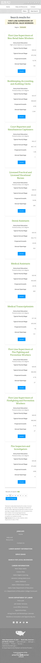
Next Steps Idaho (20, 569)
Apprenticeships (20, 610)
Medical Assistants (20, 263)
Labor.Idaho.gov (21, 642)
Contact (33, 7)
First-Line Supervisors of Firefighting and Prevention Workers (20, 400)
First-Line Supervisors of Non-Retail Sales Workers (20, 36)
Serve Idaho (20, 554)
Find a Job (20, 601)
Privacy (13, 644)
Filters (24, 11)
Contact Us (20, 543)
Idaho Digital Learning (20, 575)
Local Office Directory (20, 607)
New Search (34, 11)
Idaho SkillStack (20, 581)
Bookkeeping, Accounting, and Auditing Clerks (20, 82)
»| (26, 496)
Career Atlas (21, 572)
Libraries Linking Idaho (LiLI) (20, 578)
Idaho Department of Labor (20, 598)
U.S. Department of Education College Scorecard (20, 591)
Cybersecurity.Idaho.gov (9, 646)
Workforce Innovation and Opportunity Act (20, 617)
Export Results (11, 499)
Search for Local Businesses (20, 560)
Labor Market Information (20, 549)
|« (7, 496)
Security (20, 644)
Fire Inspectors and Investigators (20, 447)
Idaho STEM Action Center (20, 585)
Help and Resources (21, 7)
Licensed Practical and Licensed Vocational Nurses (20, 175)
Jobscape (20, 531)
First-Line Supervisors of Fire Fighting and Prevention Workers (20, 352)
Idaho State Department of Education (20, 588)
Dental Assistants (20, 221)
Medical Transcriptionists (20, 306)
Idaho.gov (31, 642)
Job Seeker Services (20, 604)
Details (22, 71)
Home (8, 7)
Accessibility (5, 644)
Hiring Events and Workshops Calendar (20, 613)
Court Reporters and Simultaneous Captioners (20, 128)
